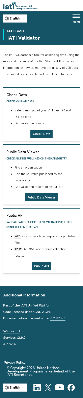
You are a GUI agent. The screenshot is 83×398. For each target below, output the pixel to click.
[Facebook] (71, 387)
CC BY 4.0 (57, 318)
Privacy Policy (15, 362)
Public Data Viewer (41, 197)
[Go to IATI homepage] (20, 6)
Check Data (41, 134)
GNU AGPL (42, 312)
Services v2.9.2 (14, 337)
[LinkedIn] (37, 387)
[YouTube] (59, 387)
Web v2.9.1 (11, 331)
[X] (48, 387)
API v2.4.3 (11, 344)
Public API (41, 266)
